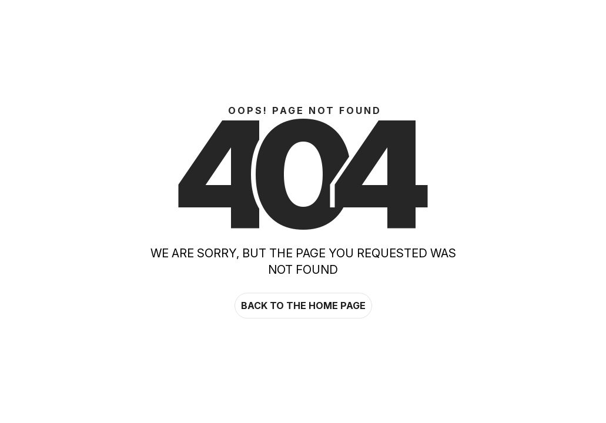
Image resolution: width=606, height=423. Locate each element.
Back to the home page (303, 305)
